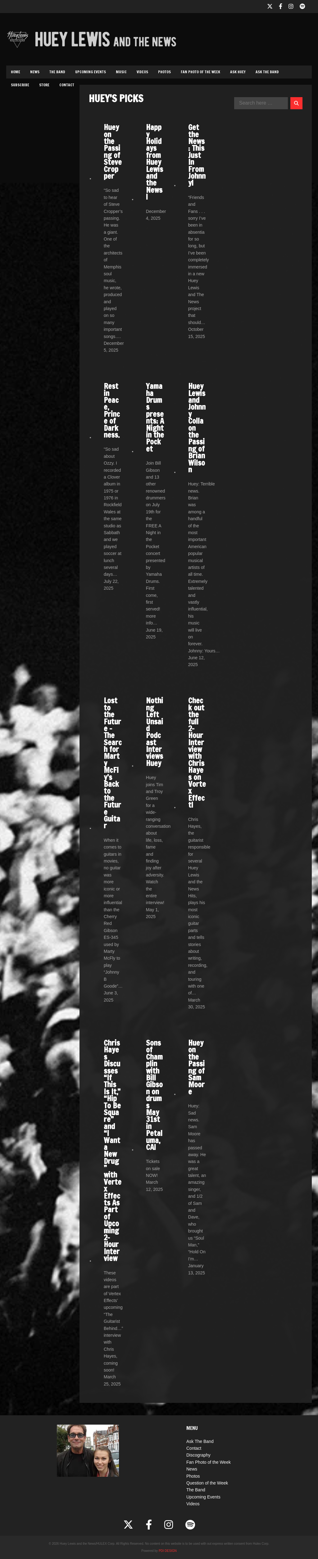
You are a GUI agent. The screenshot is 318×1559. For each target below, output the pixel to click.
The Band (57, 71)
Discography (198, 1455)
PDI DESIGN (168, 1550)
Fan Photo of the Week (200, 71)
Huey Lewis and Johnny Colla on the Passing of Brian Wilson (197, 428)
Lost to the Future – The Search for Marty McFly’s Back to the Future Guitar (113, 763)
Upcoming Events (90, 71)
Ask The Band (267, 71)
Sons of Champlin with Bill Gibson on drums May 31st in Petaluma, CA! (154, 1095)
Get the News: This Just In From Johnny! (197, 155)
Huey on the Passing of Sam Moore (196, 1067)
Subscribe (20, 85)
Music (121, 71)
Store (44, 85)
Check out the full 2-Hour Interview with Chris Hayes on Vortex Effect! (197, 752)
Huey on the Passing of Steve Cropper (113, 151)
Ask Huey (238, 71)
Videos (142, 71)
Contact (66, 85)
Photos (164, 71)
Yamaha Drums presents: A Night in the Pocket (155, 417)
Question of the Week (207, 1482)
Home (15, 71)
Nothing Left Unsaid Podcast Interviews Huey (154, 732)
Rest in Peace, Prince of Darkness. (112, 410)
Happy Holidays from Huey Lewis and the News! (154, 162)
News (34, 71)
